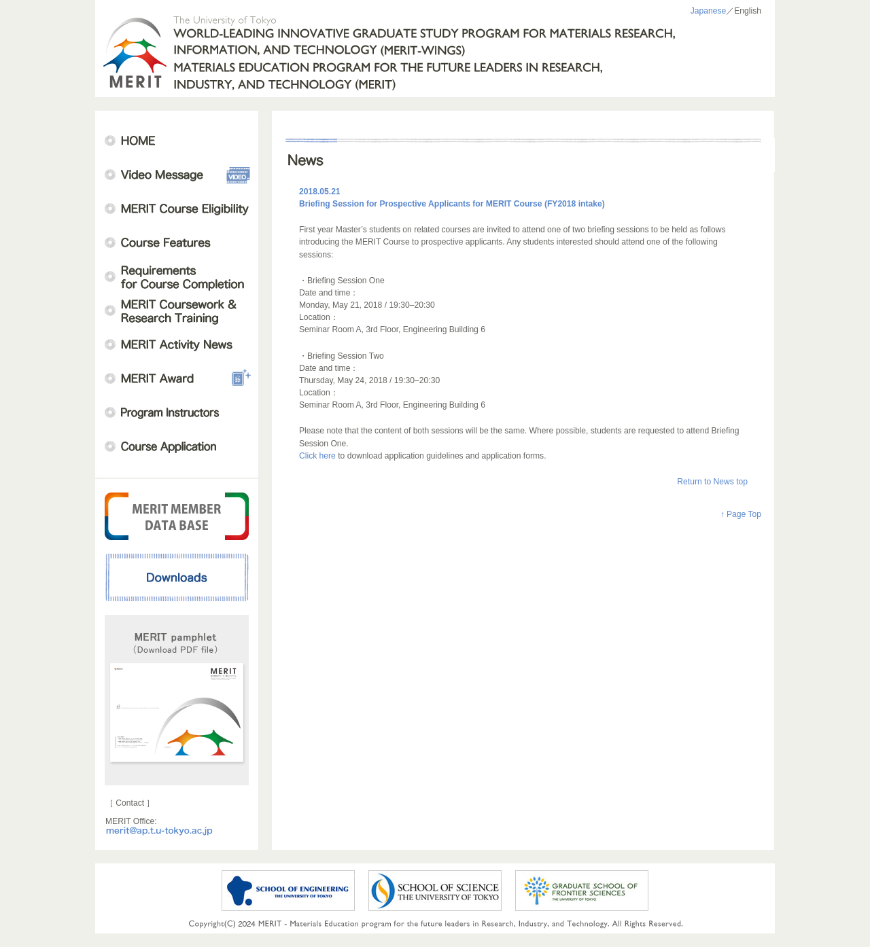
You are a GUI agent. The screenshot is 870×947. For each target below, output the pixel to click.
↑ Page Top (740, 514)
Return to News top (712, 481)
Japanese (709, 11)
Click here (318, 456)
